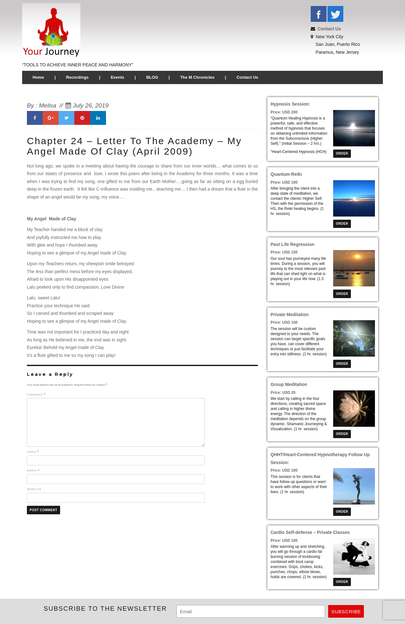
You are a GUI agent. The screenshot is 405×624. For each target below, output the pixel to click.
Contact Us (329, 28)
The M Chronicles (197, 77)
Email (33, 470)
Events (117, 77)
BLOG (152, 77)
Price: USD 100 (284, 182)
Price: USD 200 (284, 112)
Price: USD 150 (284, 252)
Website (34, 489)
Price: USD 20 (283, 392)
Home (38, 77)
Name (33, 451)
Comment (36, 394)
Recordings (77, 77)
